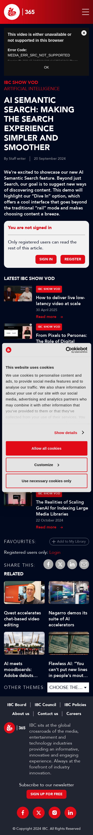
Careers (73, 713)
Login (55, 552)
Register (72, 259)
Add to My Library (71, 541)
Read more (46, 316)
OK (46, 67)
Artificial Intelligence (32, 89)
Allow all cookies (46, 448)
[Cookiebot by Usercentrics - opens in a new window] (66, 350)
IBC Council (45, 705)
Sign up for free (46, 794)
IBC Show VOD (21, 83)
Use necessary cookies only (46, 481)
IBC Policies (75, 705)
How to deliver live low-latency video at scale (60, 301)
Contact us (48, 713)
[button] (84, 12)
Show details (65, 432)
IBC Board (16, 705)
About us (20, 713)
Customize (46, 464)
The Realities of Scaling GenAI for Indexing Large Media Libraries (62, 508)
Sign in (46, 259)
